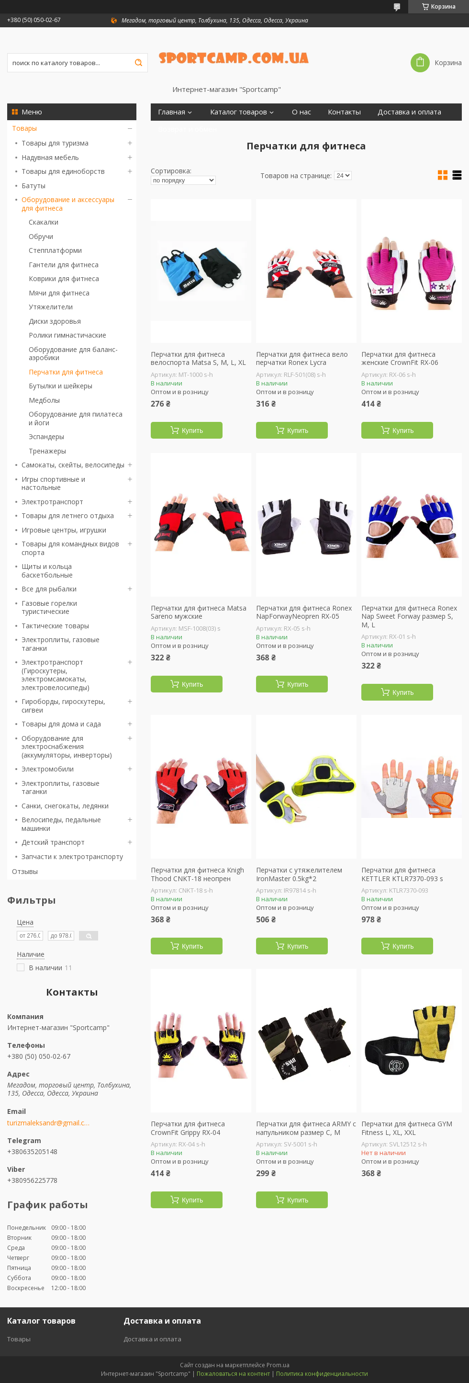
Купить (192, 430)
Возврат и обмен (187, 129)
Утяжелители (51, 306)
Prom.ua (278, 1365)
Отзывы (25, 871)
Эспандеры (46, 436)
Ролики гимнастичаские (67, 335)
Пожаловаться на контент (233, 1374)
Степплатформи (55, 250)
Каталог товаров (238, 111)
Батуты (33, 185)
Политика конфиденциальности (322, 1374)
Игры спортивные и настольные (53, 483)
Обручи (41, 236)
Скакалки (43, 222)
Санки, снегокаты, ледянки (65, 805)
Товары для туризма (55, 142)
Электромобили (48, 768)
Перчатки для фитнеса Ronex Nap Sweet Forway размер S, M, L (409, 616)
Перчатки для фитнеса (66, 371)
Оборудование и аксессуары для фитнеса (68, 204)
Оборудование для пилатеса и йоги (76, 418)
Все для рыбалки (49, 588)
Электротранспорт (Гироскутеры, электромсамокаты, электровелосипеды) (55, 674)
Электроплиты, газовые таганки (61, 644)
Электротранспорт (52, 501)
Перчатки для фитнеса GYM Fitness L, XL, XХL (406, 1128)
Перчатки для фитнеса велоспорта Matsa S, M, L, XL (198, 358)
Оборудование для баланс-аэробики (73, 354)
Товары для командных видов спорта (70, 548)
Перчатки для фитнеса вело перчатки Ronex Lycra (302, 358)
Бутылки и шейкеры (60, 385)
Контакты (344, 111)
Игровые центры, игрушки (64, 529)
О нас (301, 111)
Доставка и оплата (409, 111)
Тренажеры (47, 450)
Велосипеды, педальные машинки (61, 824)
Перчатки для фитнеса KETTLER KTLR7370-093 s (402, 874)
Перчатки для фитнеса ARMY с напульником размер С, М (306, 1128)
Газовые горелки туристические (49, 607)
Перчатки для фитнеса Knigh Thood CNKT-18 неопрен (197, 874)
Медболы (44, 400)
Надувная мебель (50, 157)
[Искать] (138, 62)
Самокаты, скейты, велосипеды (73, 464)
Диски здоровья (55, 321)
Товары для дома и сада (61, 723)
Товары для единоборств (63, 171)
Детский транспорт (53, 842)
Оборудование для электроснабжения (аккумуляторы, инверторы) (67, 747)
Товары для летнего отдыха (68, 515)
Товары (24, 128)
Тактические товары (55, 625)
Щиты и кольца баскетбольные (47, 570)
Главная (171, 111)
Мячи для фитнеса (59, 292)
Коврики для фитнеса (64, 278)
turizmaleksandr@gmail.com (49, 1123)
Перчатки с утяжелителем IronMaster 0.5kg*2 (299, 874)
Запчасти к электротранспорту (72, 856)
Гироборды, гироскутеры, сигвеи (63, 705)
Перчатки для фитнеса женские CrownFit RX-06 (399, 358)
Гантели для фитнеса (64, 264)
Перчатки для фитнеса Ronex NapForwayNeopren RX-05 (304, 612)
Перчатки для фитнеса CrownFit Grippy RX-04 (188, 1128)
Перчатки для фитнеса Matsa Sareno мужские (198, 612)
